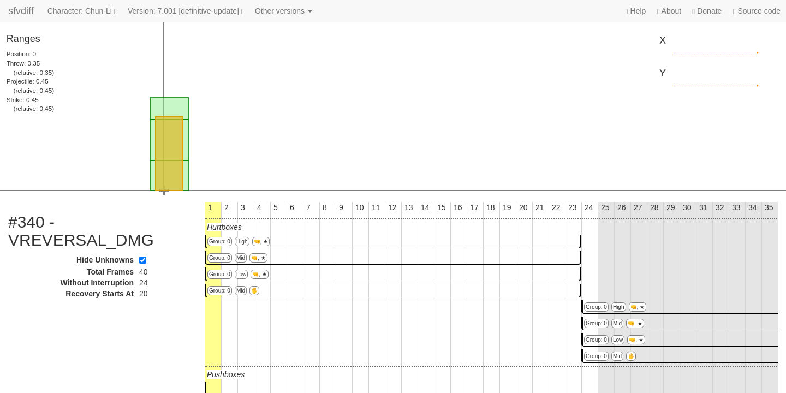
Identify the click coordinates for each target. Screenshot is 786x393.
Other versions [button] (283, 11)
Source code (757, 11)
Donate (707, 11)
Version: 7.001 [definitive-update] (186, 11)
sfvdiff (21, 10)
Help (636, 11)
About (669, 11)
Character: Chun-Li (82, 11)
